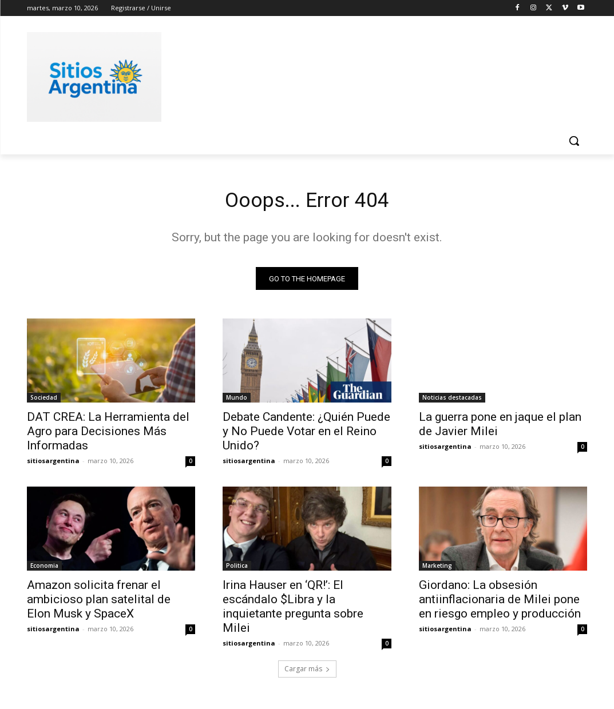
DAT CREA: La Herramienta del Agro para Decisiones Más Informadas (108, 435)
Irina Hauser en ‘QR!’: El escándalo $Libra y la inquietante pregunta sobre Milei (293, 611)
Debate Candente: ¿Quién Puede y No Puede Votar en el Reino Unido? (306, 435)
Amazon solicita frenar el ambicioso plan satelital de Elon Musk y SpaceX (99, 604)
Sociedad (43, 401)
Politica (237, 570)
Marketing (437, 570)
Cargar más (307, 673)
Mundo (236, 401)
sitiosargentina (53, 464)
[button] (574, 140)
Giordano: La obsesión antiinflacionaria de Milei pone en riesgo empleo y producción (500, 604)
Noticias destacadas (452, 401)
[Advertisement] (295, 75)
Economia (44, 570)
